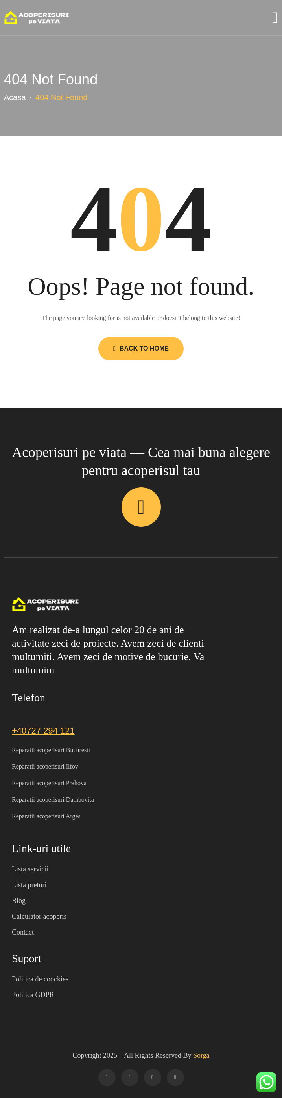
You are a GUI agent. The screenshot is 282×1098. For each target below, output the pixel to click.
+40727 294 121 (43, 731)
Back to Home (141, 348)
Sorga (201, 1055)
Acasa (15, 97)
